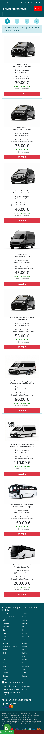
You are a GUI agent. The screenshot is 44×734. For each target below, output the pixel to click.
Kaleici (24, 627)
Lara (4, 637)
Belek (4, 620)
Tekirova (5, 673)
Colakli (24, 620)
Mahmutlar (26, 666)
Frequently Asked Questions (12, 689)
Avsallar (25, 646)
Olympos (6, 669)
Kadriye (5, 676)
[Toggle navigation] (5, 14)
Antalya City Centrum (10, 617)
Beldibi (24, 617)
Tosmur (24, 640)
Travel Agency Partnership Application (11, 694)
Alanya (24, 614)
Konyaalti (25, 633)
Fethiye (24, 623)
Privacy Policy (26, 686)
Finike (5, 679)
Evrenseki (6, 627)
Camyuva (6, 623)
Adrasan (5, 614)
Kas (4, 630)
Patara (24, 676)
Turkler (24, 673)
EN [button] (38, 2)
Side (4, 640)
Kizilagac (5, 663)
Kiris (23, 630)
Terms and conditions (10, 686)
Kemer (5, 633)
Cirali (4, 653)
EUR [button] (30, 2)
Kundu (5, 666)
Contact (24, 689)
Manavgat (25, 637)
